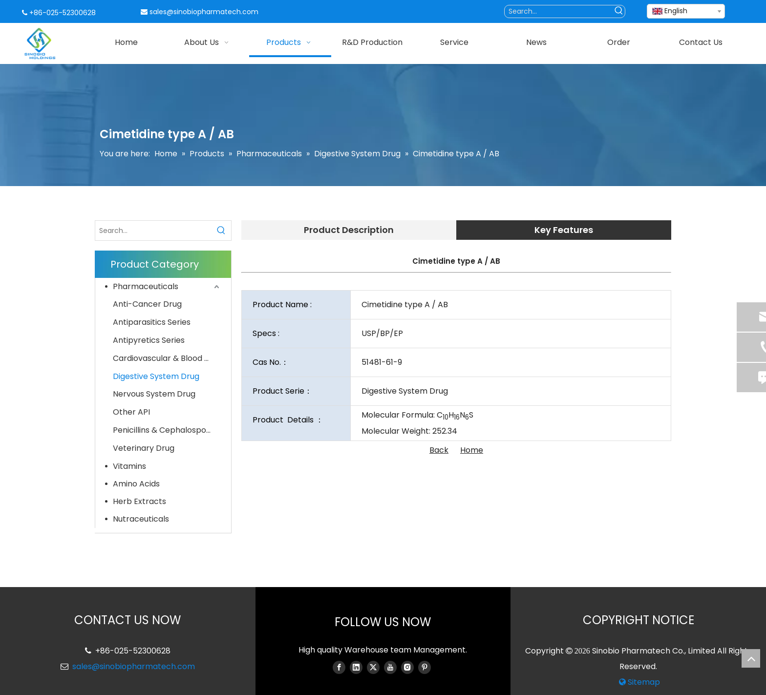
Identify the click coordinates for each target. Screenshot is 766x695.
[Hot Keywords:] (619, 11)
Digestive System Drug (156, 376)
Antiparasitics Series (152, 322)
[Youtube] (390, 667)
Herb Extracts (139, 501)
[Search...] (559, 11)
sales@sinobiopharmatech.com (203, 12)
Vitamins (129, 466)
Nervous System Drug (154, 394)
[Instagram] (407, 667)
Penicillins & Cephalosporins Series (167, 430)
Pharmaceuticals (145, 286)
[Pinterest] (424, 667)
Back (438, 450)
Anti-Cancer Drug (147, 304)
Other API (131, 412)
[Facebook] (339, 667)
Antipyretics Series (149, 340)
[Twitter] (373, 667)
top (751, 658)
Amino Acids (136, 483)
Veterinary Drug (143, 448)
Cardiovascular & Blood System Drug (167, 358)
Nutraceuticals (141, 519)
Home (471, 450)
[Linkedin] (356, 667)
